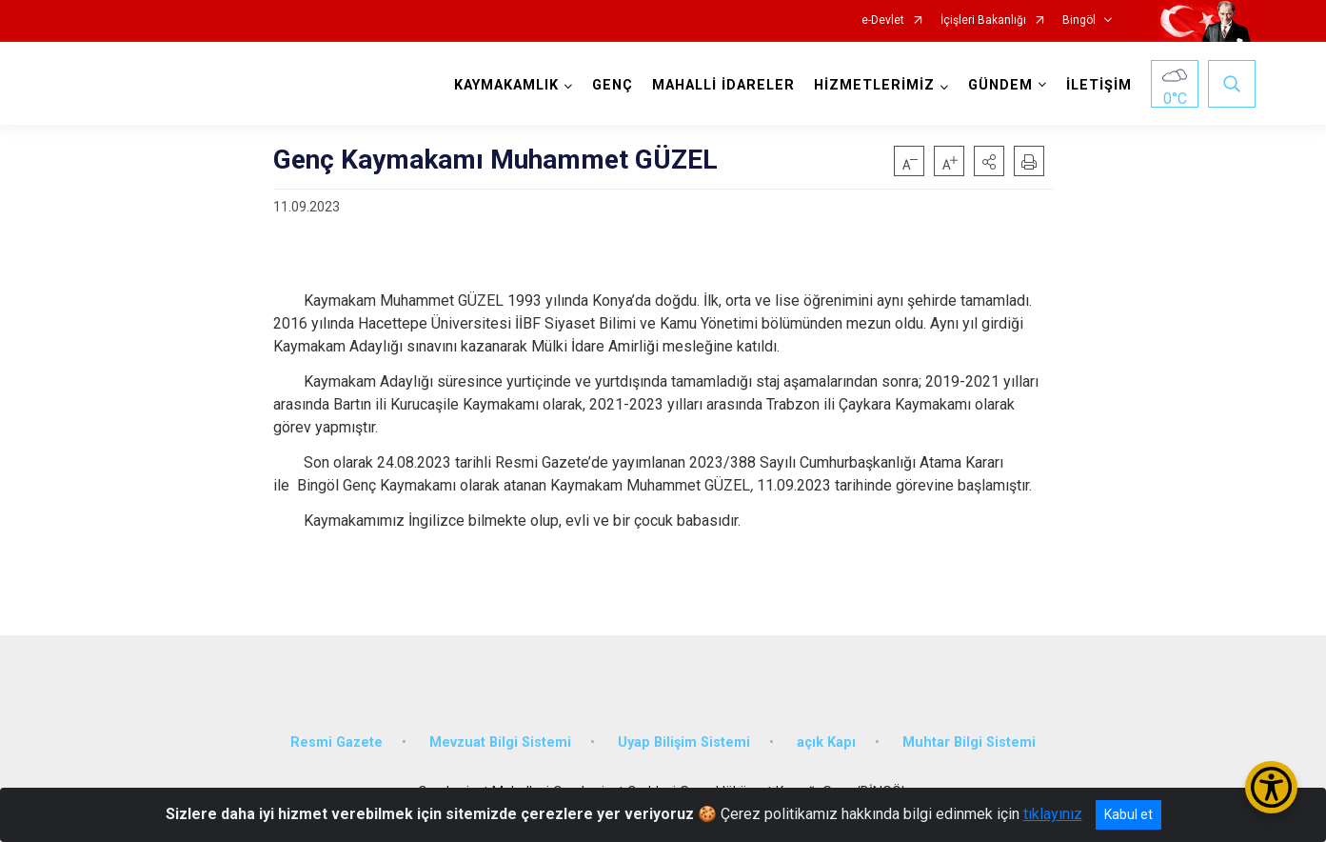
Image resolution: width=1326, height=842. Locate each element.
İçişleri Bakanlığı (983, 20)
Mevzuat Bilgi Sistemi (500, 742)
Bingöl (1079, 20)
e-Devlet (882, 20)
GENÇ (612, 85)
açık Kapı (826, 742)
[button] (989, 161)
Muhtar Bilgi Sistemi (969, 742)
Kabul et (1128, 814)
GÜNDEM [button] (1000, 85)
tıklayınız (1052, 814)
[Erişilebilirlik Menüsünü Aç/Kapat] (1271, 787)
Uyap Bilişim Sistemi (684, 742)
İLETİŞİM (1099, 85)
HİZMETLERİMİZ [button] (874, 85)
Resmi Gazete (336, 742)
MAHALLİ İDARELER (723, 85)
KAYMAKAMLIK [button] (506, 85)
